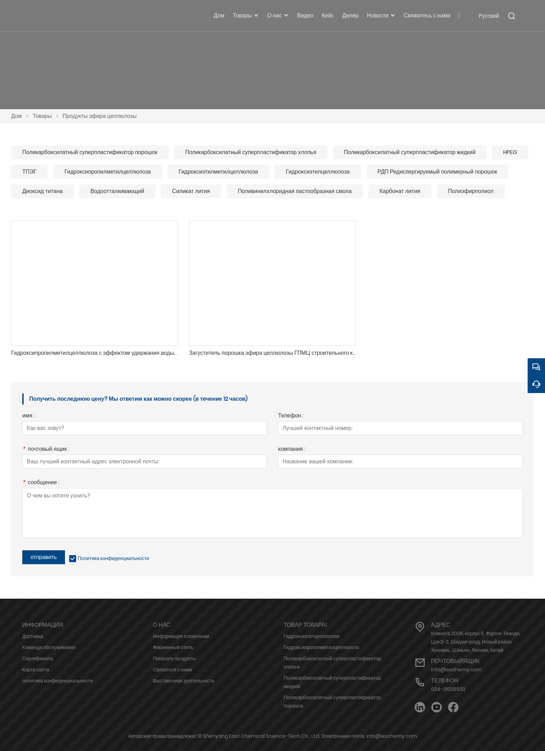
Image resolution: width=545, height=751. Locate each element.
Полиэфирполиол (471, 191)
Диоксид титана (42, 191)
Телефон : (290, 416)
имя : (28, 416)
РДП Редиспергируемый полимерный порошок (437, 172)
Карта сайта (35, 669)
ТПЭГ (29, 172)
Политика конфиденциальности (113, 558)
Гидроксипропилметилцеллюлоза (107, 172)
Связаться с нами (172, 669)
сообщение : (40, 483)
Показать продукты (174, 658)
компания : (291, 449)
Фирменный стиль (173, 647)
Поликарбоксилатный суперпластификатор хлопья (250, 152)
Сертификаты (37, 658)
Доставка (32, 636)
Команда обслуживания (48, 647)
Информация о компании (181, 636)
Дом (16, 116)
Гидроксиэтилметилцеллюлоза (218, 172)
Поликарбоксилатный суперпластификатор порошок (89, 152)
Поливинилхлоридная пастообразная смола (295, 191)
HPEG (510, 152)
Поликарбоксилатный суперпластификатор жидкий (410, 152)
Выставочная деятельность (183, 680)
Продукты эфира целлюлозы (100, 116)
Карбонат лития (400, 191)
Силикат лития (191, 191)
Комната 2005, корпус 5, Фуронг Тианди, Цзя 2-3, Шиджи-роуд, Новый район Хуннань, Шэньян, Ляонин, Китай (475, 642)
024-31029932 (448, 689)
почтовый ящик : (45, 449)
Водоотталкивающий (117, 191)
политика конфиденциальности (57, 680)
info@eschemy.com (456, 669)
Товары (42, 116)
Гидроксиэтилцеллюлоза (318, 172)
